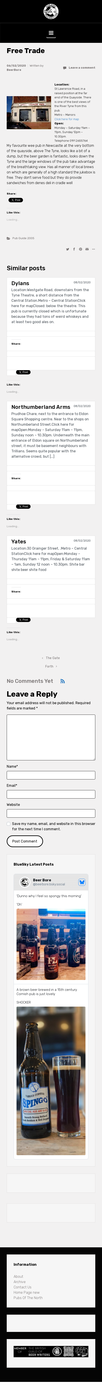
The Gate (53, 658)
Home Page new (27, 1292)
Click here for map (66, 119)
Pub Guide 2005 (23, 238)
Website (13, 805)
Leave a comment (82, 67)
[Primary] (51, 33)
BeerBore (14, 70)
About (18, 1276)
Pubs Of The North (28, 1298)
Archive (20, 1282)
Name (12, 766)
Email (12, 785)
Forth (49, 666)
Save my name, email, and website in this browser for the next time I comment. (53, 826)
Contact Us (22, 1287)
